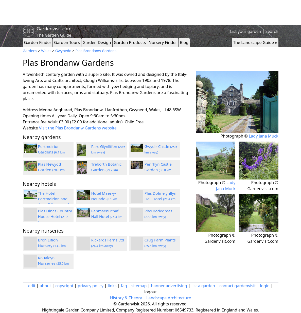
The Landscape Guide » (255, 42)
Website (30, 128)
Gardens (30, 50)
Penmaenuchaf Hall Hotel (106, 216)
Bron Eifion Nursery (52, 245)
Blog (184, 42)
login (265, 285)
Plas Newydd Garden (51, 170)
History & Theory (126, 298)
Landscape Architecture (168, 298)
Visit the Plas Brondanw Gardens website (78, 128)
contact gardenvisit (237, 285)
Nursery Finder (163, 42)
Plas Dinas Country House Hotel (55, 216)
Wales (46, 50)
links (112, 285)
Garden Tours (67, 42)
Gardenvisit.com (54, 29)
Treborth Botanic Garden (106, 170)
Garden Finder (37, 42)
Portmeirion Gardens (51, 152)
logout (150, 292)
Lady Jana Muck (263, 136)
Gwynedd (63, 50)
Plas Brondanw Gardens (95, 50)
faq (124, 285)
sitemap (139, 285)
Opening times (37, 116)
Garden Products (130, 42)
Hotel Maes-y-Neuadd (104, 199)
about (45, 285)
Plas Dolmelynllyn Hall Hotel (160, 199)
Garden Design (97, 42)
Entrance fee (35, 122)
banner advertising (169, 285)
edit (32, 285)
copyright (64, 285)
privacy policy (90, 285)
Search (271, 31)
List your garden (245, 31)
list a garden (203, 285)
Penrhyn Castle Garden (158, 170)
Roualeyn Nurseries (53, 263)
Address (30, 110)
